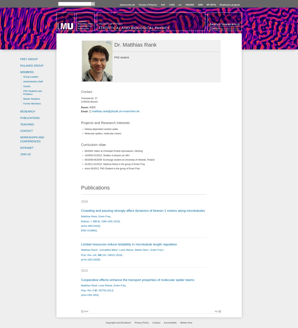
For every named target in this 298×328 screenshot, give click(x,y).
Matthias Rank (89, 216)
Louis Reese (126, 249)
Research (27, 111)
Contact (26, 130)
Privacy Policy (142, 323)
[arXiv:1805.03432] (90, 226)
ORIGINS (189, 5)
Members (27, 72)
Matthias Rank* (89, 249)
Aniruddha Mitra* (108, 249)
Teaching (27, 124)
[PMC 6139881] (89, 230)
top (216, 311)
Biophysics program (230, 5)
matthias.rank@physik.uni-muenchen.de (115, 111)
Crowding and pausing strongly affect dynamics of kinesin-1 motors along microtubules (143, 211)
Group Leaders (31, 77)
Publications (30, 117)
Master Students (31, 99)
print (86, 311)
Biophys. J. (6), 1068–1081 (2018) (100, 221)
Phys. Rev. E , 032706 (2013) (97, 290)
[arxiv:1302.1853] (90, 295)
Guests (27, 86)
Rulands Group (32, 65)
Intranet (27, 147)
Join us (25, 154)
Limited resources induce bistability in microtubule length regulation (129, 244)
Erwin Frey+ (157, 249)
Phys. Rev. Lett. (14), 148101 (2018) (101, 255)
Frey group (29, 59)
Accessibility (170, 323)
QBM (200, 5)
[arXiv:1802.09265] (90, 259)
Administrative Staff (33, 81)
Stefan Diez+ (142, 249)
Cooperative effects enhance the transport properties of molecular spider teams (137, 280)
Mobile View (186, 323)
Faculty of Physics (148, 5)
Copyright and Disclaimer (118, 323)
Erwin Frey (104, 216)
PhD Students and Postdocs (32, 93)
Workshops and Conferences (32, 139)
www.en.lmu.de (127, 5)
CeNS (172, 5)
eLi (179, 5)
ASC (163, 5)
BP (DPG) (211, 5)
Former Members (32, 103)
